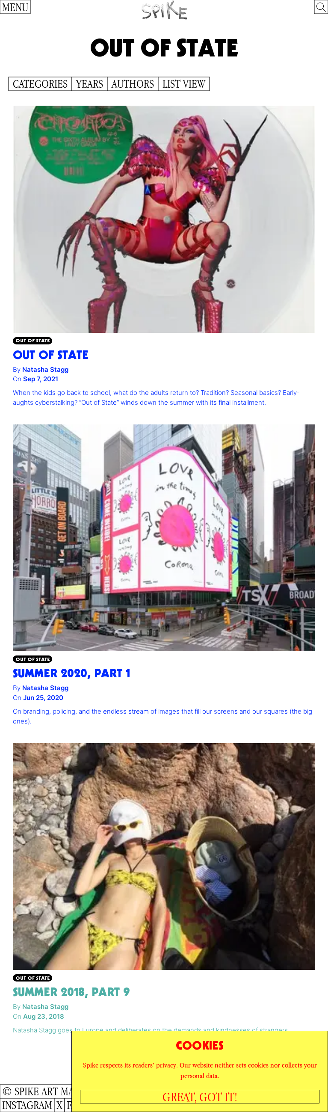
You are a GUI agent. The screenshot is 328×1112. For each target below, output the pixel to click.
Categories (40, 84)
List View (184, 84)
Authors (133, 84)
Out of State (32, 340)
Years (89, 84)
